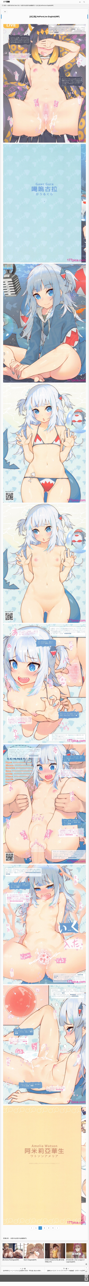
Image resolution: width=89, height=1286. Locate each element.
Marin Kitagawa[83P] (30, 1260)
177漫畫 (6, 2)
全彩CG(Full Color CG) (14, 5)
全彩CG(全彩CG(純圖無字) (28, 5)
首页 (4, 5)
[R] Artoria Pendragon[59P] (11, 1260)
